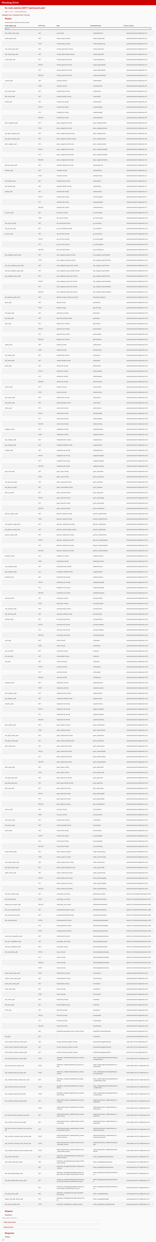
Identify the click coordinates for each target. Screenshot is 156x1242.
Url (14, 25)
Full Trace (27, 15)
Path (11, 25)
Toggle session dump (10, 1222)
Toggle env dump (8, 1227)
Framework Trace (18, 15)
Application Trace (7, 15)
